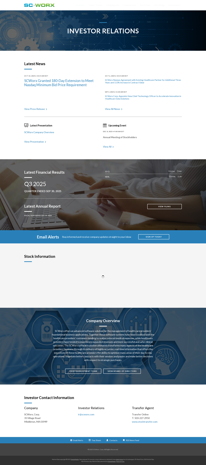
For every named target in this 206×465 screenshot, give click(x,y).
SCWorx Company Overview (39, 132)
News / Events (95, 5)
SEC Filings (159, 5)
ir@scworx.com (86, 414)
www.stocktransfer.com (144, 421)
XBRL (107, 177)
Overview (80, 5)
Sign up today (154, 237)
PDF (179, 171)
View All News (112, 108)
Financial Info (129, 5)
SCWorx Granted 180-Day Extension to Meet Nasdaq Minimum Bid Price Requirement (59, 82)
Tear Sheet (96, 440)
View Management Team (83, 371)
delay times (119, 459)
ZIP (180, 176)
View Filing (164, 206)
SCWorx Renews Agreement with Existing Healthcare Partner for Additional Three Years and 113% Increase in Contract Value (143, 81)
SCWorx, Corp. (98, 449)
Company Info (112, 5)
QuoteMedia (75, 459)
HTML (172, 171)
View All (107, 146)
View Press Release (34, 108)
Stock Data (145, 5)
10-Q (107, 171)
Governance (174, 5)
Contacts (113, 440)
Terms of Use (120, 461)
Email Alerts (78, 440)
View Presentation (34, 141)
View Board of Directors (122, 371)
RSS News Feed (132, 440)
